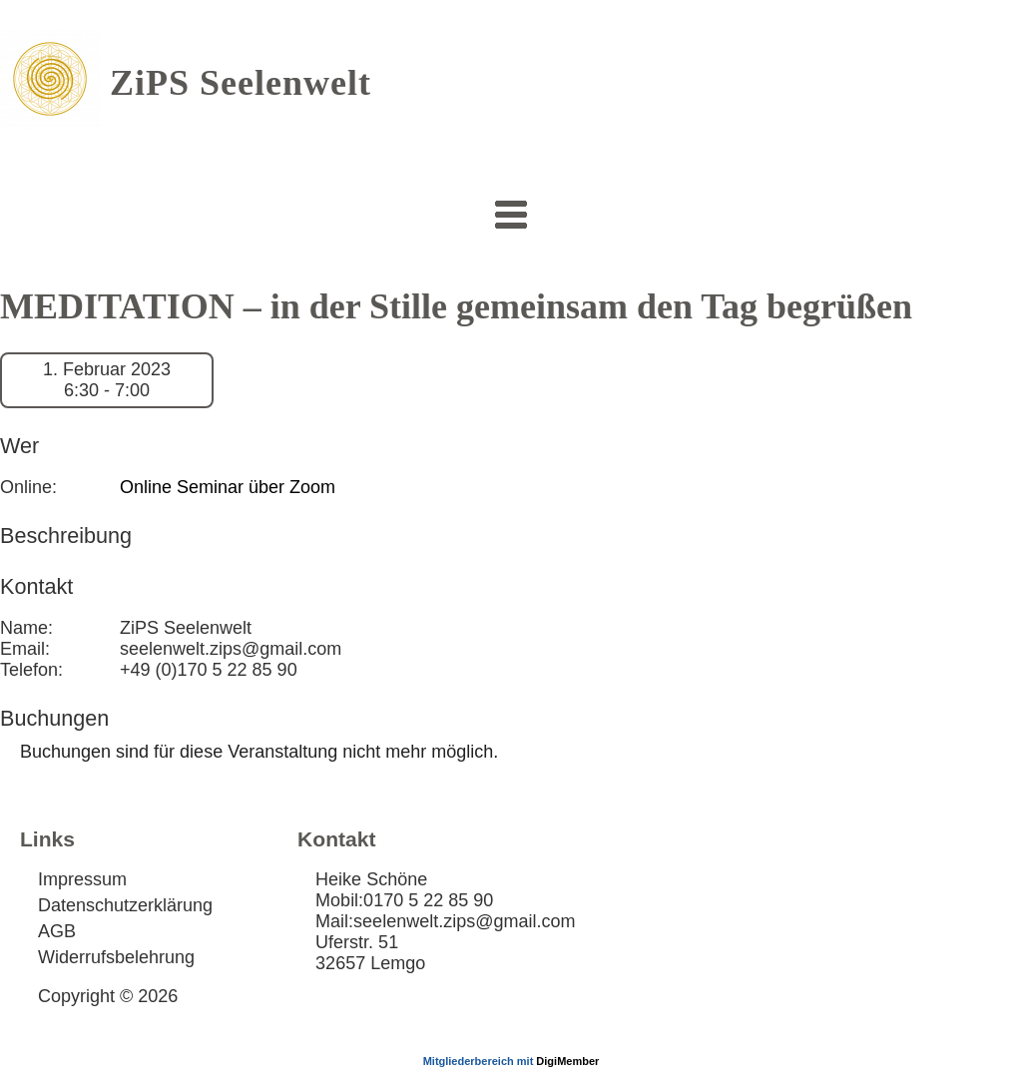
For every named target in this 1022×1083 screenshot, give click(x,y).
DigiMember (567, 1061)
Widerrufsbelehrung (116, 957)
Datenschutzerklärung (125, 905)
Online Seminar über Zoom (227, 487)
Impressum (82, 879)
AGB (57, 931)
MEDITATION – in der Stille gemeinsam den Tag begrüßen (456, 306)
